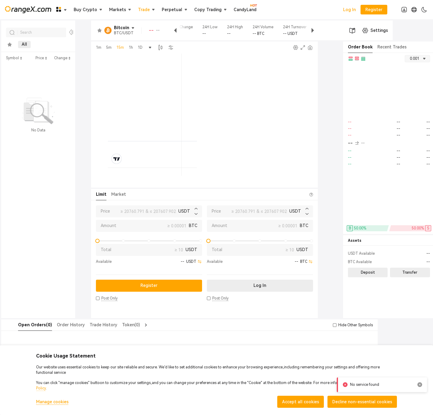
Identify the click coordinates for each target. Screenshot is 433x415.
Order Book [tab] (360, 47)
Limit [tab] (101, 194)
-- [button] (353, 143)
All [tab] (24, 44)
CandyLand (245, 9)
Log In (349, 9)
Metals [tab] (64, 44)
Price (105, 211)
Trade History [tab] (91, 324)
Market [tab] (118, 194)
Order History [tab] (59, 324)
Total (106, 249)
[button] (97, 298)
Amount (108, 225)
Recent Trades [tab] (392, 47)
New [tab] (42, 44)
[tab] (9, 44)
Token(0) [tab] (119, 324)
